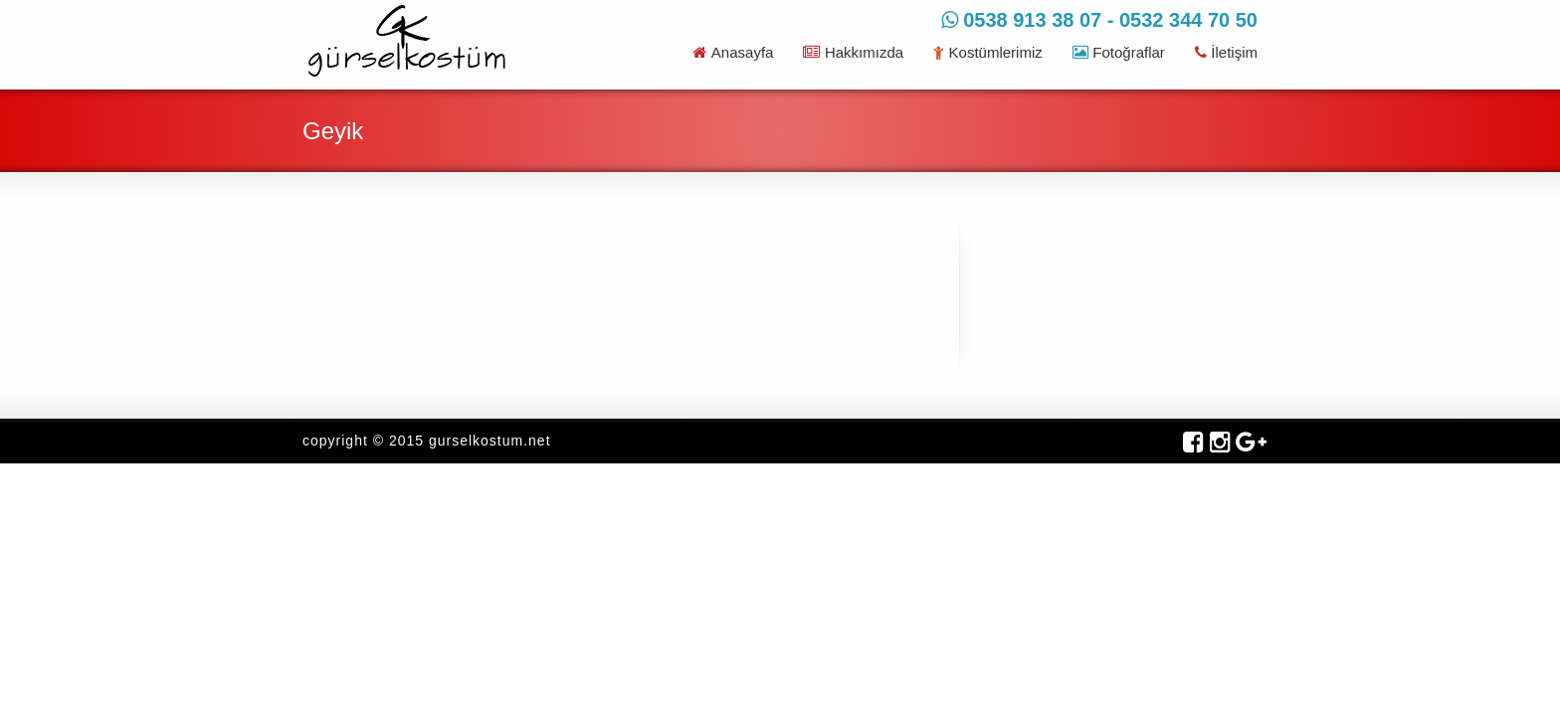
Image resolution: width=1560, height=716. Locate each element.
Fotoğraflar (1118, 52)
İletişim (1226, 52)
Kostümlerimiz (988, 52)
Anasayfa (732, 52)
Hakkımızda (853, 52)
